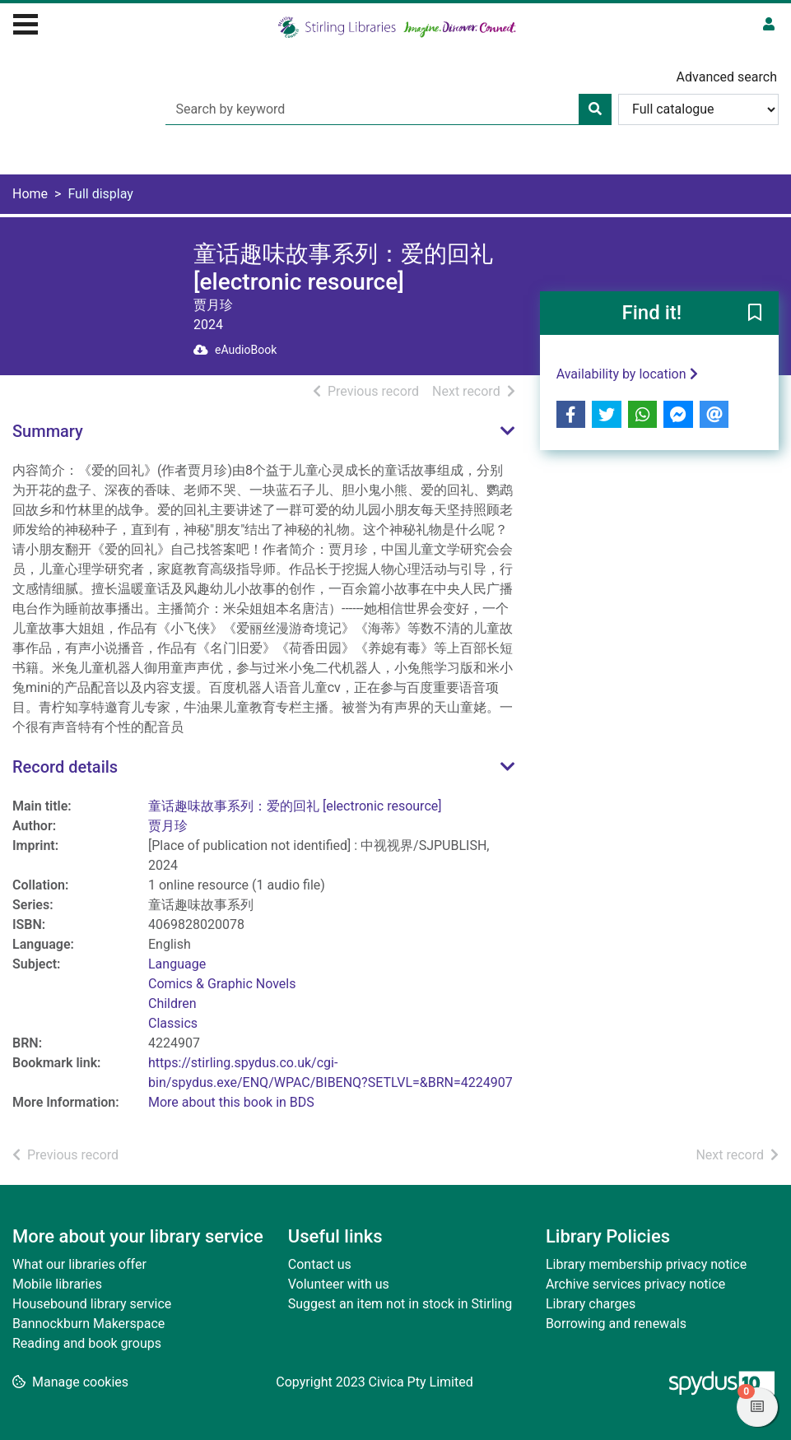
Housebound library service (91, 1304)
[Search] (595, 109)
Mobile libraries (57, 1284)
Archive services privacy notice (635, 1284)
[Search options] (698, 109)
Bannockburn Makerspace (88, 1323)
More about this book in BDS (231, 1102)
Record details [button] (65, 767)
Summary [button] (47, 431)
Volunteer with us (338, 1284)
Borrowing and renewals (616, 1323)
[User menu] (768, 24)
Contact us (319, 1264)
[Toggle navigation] (25, 22)
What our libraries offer (79, 1264)
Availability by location (627, 374)
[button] (754, 314)
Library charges (590, 1304)
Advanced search (727, 77)
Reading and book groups (86, 1343)
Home (30, 194)
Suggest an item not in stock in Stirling (400, 1304)
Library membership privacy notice (646, 1264)
